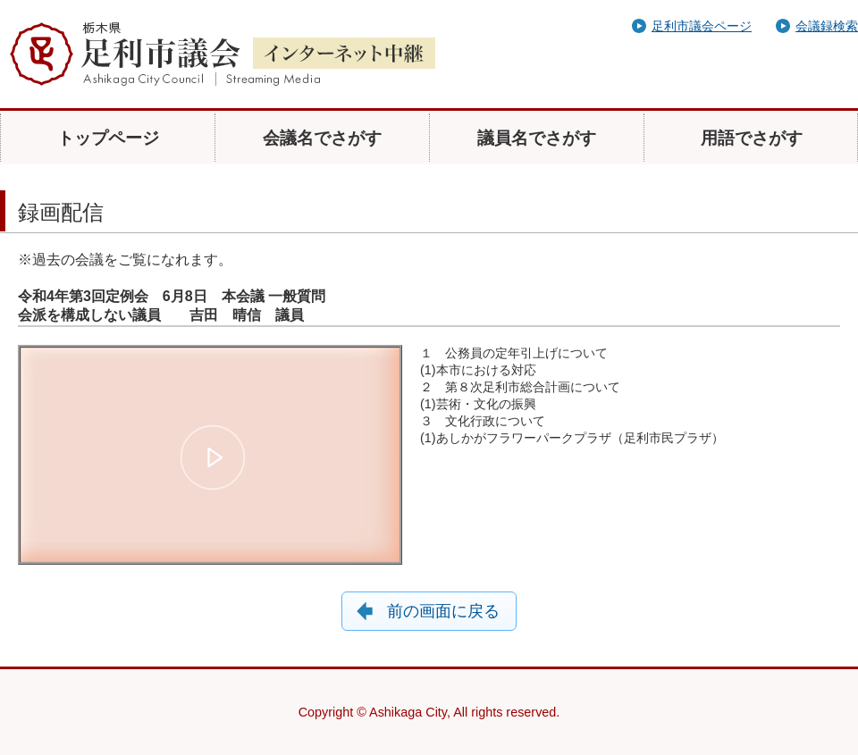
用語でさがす (752, 138)
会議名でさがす (322, 138)
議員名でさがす (536, 138)
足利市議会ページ (702, 26)
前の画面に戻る (443, 611)
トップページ (108, 138)
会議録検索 (826, 26)
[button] (213, 457)
